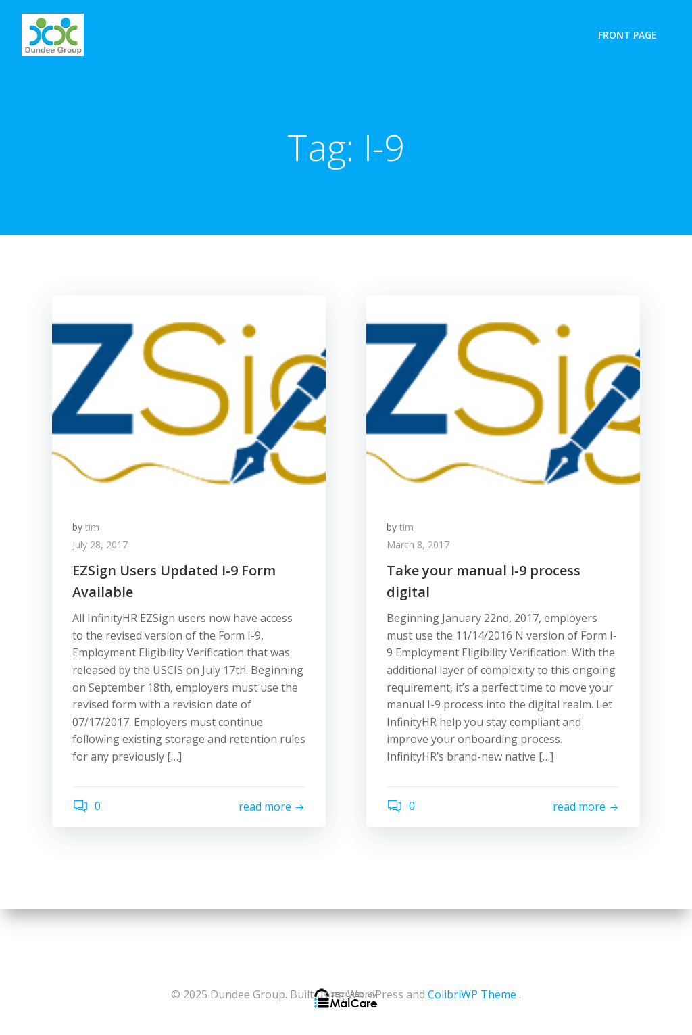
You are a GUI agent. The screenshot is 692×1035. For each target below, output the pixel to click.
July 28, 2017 (100, 544)
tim (92, 527)
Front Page (627, 34)
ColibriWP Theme (472, 994)
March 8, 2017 (418, 544)
